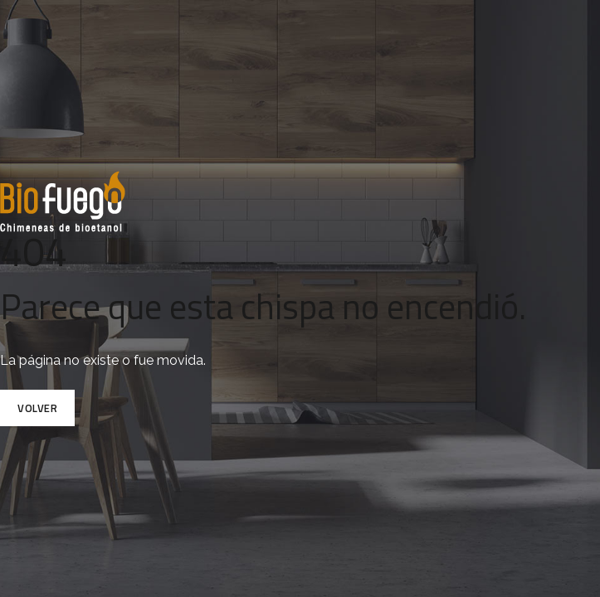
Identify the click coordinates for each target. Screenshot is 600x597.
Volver (37, 408)
